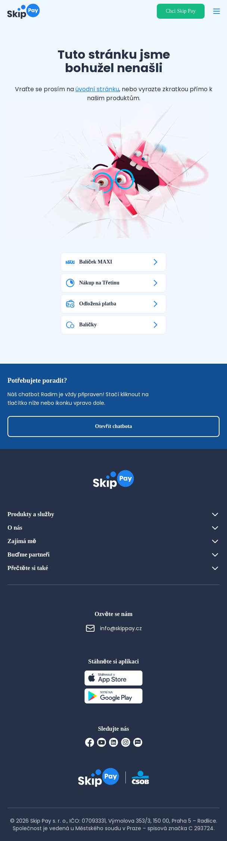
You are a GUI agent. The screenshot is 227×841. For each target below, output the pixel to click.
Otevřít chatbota (113, 426)
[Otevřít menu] (216, 11)
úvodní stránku (97, 89)
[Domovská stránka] (21, 11)
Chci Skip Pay (181, 11)
